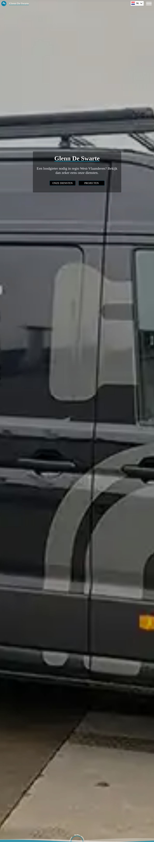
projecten (91, 183)
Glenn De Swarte (19, 3)
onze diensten (62, 183)
